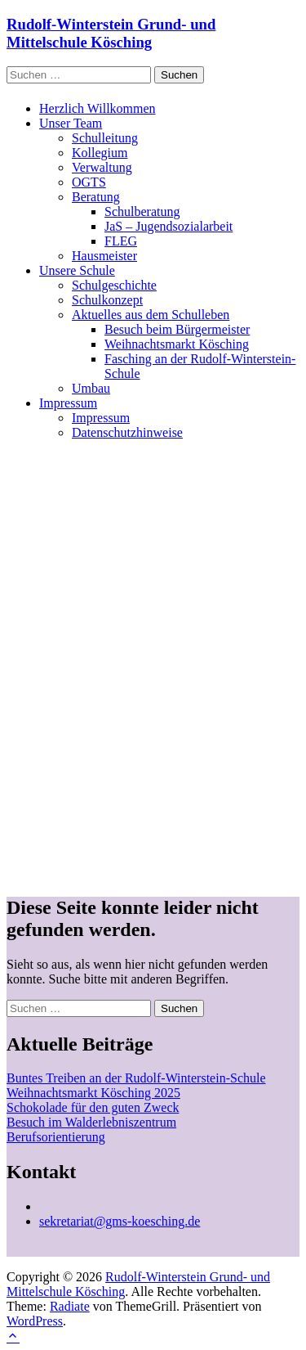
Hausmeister (104, 256)
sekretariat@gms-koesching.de (119, 1221)
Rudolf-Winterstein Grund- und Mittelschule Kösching (111, 33)
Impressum (68, 403)
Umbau (91, 388)
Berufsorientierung (56, 1137)
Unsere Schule (77, 270)
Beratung (96, 197)
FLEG (120, 241)
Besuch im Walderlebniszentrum (91, 1122)
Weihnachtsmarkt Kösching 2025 (93, 1093)
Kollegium (99, 153)
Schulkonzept (107, 300)
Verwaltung (102, 167)
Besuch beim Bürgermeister (177, 329)
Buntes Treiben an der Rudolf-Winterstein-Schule (136, 1078)
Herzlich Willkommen (97, 108)
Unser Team (70, 123)
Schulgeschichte (114, 285)
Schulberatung (142, 211)
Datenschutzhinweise (127, 432)
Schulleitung (105, 138)
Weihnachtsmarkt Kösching (176, 344)
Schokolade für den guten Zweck (93, 1107)
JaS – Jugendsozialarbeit (168, 226)
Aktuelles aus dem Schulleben (150, 315)
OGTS (89, 182)
